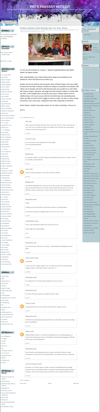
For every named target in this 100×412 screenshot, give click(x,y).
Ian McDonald (5, 175)
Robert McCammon (6, 173)
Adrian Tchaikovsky (7, 240)
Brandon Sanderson (6, 214)
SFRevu (3, 358)
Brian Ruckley (5, 211)
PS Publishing (5, 302)
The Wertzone (88, 225)
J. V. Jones (4, 149)
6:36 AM (27, 194)
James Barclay (5, 89)
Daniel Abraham (6, 79)
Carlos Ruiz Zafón (6, 264)
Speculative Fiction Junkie (91, 176)
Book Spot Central (6, 390)
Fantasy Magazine (89, 124)
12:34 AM (27, 133)
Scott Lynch (4, 168)
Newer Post (23, 383)
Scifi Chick (87, 168)
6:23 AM (27, 176)
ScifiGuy (86, 171)
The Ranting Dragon (89, 214)
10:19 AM (27, 252)
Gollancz (3, 286)
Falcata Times (88, 115)
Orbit (2, 293)
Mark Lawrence (5, 163)
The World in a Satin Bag (91, 228)
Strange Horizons (6, 355)
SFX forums (4, 397)
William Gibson (5, 134)
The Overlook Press (6, 317)
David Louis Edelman (7, 118)
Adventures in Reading (90, 98)
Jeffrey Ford (4, 127)
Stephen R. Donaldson (7, 111)
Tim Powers (4, 199)
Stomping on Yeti (89, 188)
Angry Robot (5, 276)
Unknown (28, 303)
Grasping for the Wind (90, 140)
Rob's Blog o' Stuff (89, 164)
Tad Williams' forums (7, 406)
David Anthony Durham (8, 115)
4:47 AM (27, 163)
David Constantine (6, 108)
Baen (2, 278)
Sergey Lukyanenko (6, 166)
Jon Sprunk (4, 233)
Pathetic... (43, 70)
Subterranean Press (6, 312)
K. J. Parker (4, 197)
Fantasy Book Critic (89, 117)
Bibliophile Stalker (89, 101)
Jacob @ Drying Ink (31, 364)
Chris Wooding (5, 261)
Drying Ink (87, 112)
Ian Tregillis (4, 242)
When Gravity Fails (89, 232)
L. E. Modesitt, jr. (6, 180)
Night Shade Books (6, 290)
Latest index (87, 34)
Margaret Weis (5, 252)
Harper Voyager (5, 288)
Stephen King (5, 158)
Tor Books (4, 319)
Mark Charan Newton (7, 190)
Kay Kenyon (4, 156)
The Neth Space (88, 209)
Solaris (3, 310)
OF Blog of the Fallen (90, 150)
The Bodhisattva (88, 192)
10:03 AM (27, 237)
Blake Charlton (5, 106)
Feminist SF (87, 127)
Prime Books (5, 300)
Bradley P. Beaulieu (6, 91)
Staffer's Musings (89, 185)
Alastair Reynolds (6, 206)
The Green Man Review (90, 202)
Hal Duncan (4, 113)
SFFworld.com (5, 381)
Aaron (27, 169)
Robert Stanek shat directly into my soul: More (43, 28)
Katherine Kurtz (5, 161)
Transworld (4, 322)
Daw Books (4, 283)
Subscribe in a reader (5, 61)
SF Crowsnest (5, 353)
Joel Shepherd (5, 223)
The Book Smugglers (90, 195)
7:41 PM (27, 310)
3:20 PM (27, 284)
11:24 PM (27, 326)
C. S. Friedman (5, 130)
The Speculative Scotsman (91, 220)
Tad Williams (5, 257)
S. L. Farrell (4, 123)
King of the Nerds (89, 145)
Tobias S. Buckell (6, 99)
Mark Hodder (5, 144)
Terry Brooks (5, 96)
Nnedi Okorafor (5, 194)
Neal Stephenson (6, 235)
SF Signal (4, 338)
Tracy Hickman (5, 139)
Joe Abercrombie (6, 75)
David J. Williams (6, 254)
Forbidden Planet (88, 129)
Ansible (3, 341)
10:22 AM (27, 375)
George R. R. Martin (7, 170)
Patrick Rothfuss (6, 209)
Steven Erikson (5, 120)
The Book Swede (88, 197)
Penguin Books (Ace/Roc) (8, 298)
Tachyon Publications (7, 314)
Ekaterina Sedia (5, 221)
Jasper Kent (4, 154)
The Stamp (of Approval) (91, 223)
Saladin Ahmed (5, 82)
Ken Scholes (4, 218)
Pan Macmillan (5, 295)
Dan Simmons (5, 226)
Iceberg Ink (87, 143)
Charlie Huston (5, 146)
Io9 (2, 348)
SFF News (4, 346)
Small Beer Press (6, 307)
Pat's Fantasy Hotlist (50, 7)
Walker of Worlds (89, 230)
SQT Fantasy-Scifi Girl (90, 183)
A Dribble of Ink (88, 94)
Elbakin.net (4, 400)
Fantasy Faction (88, 120)
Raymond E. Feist (6, 125)
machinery (28, 139)
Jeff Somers (4, 230)
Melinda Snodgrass (6, 228)
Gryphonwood (5, 360)
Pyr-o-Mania (87, 157)
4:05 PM (27, 297)
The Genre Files (88, 200)
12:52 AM (27, 148)
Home (49, 383)
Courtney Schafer (6, 216)
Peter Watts (4, 247)
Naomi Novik (5, 192)
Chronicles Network (7, 350)
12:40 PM (27, 272)
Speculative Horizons (90, 180)
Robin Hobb (4, 142)
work (51, 79)
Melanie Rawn (5, 204)
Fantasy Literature (89, 122)
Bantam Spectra (5, 281)
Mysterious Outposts (89, 148)
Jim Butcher (4, 101)
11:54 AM (27, 358)
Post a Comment (24, 380)
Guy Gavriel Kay (6, 151)
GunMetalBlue (30, 221)
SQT (26, 121)
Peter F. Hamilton (6, 137)
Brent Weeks (4, 249)
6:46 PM (27, 343)
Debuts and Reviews (89, 110)
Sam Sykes (4, 238)
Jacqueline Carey (6, 103)
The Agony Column (89, 190)
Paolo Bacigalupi (6, 84)
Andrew (27, 331)
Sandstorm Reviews (89, 166)
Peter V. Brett (5, 94)
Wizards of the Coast (7, 324)
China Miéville (5, 178)
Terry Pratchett (5, 202)
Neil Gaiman (5, 132)
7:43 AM (27, 215)
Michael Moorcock (6, 182)
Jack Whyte (4, 259)
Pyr (2, 305)
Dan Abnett (4, 77)
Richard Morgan (5, 185)
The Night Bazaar (89, 211)
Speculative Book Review (91, 173)
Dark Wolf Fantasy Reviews (91, 103)
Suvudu (3, 362)
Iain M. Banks (5, 87)
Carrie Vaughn (5, 245)
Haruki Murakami (6, 187)
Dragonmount (5, 388)
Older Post (76, 383)
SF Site (3, 343)
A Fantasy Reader (89, 96)
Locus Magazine (6, 336)
